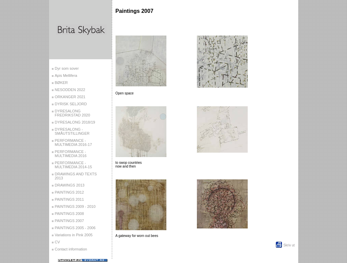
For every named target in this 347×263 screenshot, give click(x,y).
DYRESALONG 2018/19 (75, 122)
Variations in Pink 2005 (74, 235)
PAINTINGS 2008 (69, 214)
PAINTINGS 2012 (69, 192)
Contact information (71, 249)
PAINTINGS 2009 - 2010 (75, 206)
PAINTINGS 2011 (69, 199)
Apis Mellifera (66, 75)
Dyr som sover (67, 68)
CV (57, 242)
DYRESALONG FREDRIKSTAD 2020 (72, 113)
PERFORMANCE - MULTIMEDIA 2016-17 (73, 142)
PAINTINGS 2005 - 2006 (75, 228)
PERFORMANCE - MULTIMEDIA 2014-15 (73, 165)
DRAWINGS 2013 (70, 185)
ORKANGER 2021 (70, 97)
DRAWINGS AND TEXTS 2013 (76, 176)
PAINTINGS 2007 (69, 221)
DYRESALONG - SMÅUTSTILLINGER (72, 131)
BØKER (61, 83)
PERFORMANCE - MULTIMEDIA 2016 (71, 154)
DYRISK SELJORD (71, 104)
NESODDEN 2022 (70, 90)
